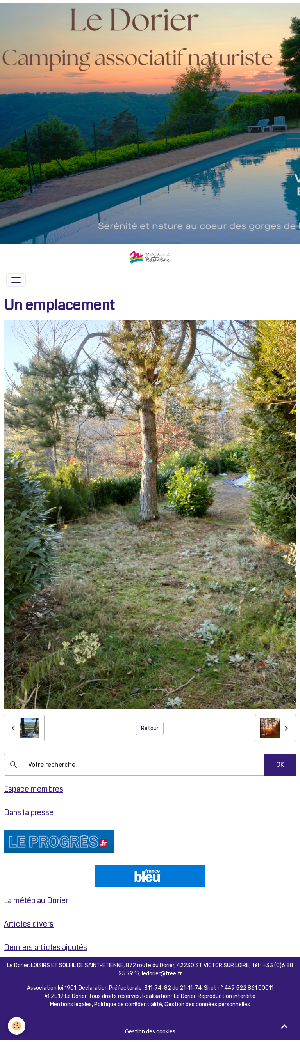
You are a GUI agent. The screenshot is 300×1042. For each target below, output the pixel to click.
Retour (150, 728)
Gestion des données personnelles (207, 1004)
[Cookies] (16, 1026)
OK (280, 764)
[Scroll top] (284, 1026)
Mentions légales (71, 1004)
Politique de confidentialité (128, 1004)
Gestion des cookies (150, 1031)
